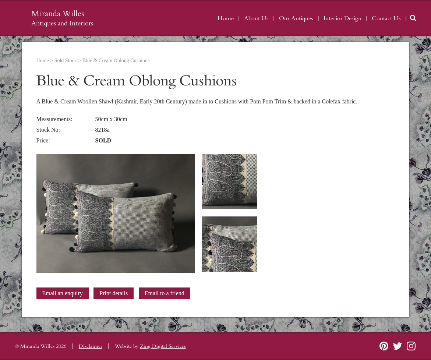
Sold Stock (65, 60)
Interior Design (342, 18)
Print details (113, 293)
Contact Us (386, 18)
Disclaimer (90, 346)
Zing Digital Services (163, 346)
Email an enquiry (62, 293)
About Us (256, 18)
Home (226, 18)
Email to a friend (164, 293)
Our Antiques (296, 18)
